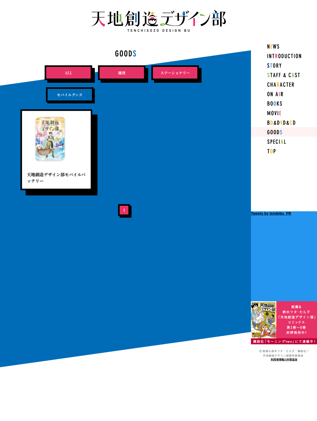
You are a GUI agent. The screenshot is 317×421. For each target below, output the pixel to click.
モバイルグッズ (69, 94)
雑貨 (121, 72)
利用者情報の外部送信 (284, 359)
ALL (68, 72)
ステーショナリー (175, 72)
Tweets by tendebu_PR (271, 213)
